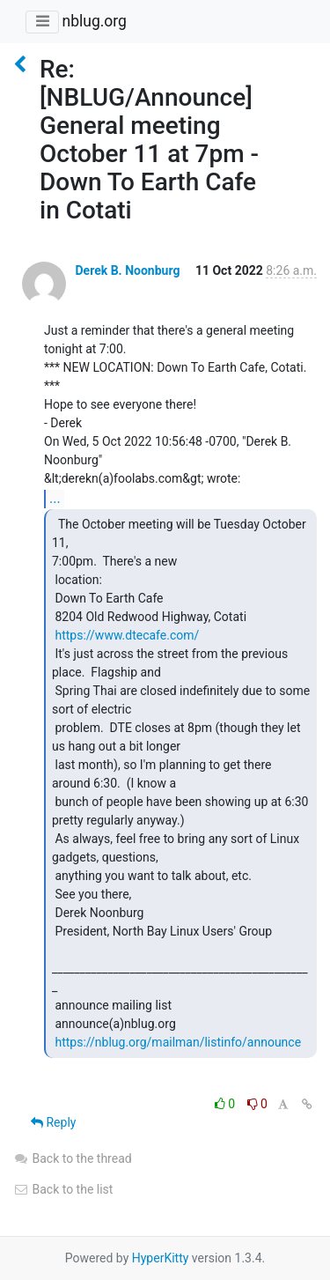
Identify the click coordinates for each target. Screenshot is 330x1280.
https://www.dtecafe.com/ (127, 635)
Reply (53, 1122)
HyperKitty (160, 1258)
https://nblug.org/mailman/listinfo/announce (178, 1042)
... (55, 498)
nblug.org (94, 21)
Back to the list (63, 1189)
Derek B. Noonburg (127, 270)
